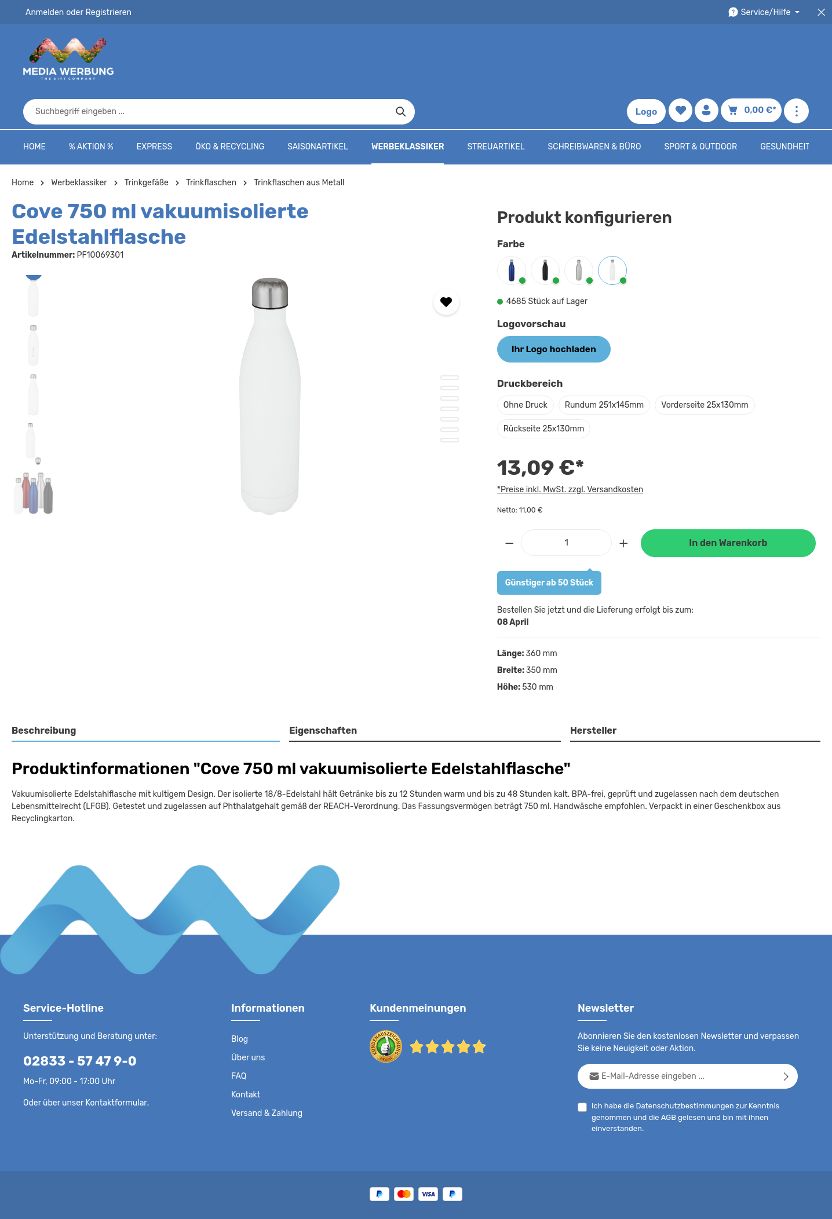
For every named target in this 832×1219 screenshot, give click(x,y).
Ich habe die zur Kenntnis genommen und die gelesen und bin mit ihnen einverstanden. (681, 1067)
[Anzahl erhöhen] (624, 505)
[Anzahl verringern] (509, 505)
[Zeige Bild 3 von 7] (449, 337)
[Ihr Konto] (710, 59)
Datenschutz (424, 1201)
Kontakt (244, 1045)
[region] (243, 338)
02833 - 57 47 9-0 (73, 1012)
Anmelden (43, 12)
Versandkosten (555, 1176)
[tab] (146, 694)
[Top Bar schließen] (821, 12)
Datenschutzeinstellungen (762, 1201)
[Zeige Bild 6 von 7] (449, 369)
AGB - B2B (525, 1201)
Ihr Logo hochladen (549, 312)
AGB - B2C (476, 1201)
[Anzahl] (566, 505)
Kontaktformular (113, 1053)
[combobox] (402, 59)
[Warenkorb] (753, 59)
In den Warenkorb (728, 506)
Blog (239, 990)
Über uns (247, 1008)
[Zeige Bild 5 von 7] (449, 358)
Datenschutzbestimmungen (681, 1056)
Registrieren (104, 12)
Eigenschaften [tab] (321, 694)
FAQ (239, 1027)
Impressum (574, 1201)
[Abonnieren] (786, 1027)
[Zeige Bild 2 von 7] (449, 327)
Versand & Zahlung (265, 1064)
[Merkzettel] (682, 59)
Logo (649, 59)
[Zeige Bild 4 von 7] (449, 348)
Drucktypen (624, 1201)
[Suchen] (598, 59)
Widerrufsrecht (680, 1201)
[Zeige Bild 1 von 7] (449, 316)
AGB (666, 1068)
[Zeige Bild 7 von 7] (449, 379)
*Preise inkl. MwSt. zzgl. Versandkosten (568, 452)
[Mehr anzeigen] (796, 59)
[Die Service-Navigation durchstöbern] (766, 12)
